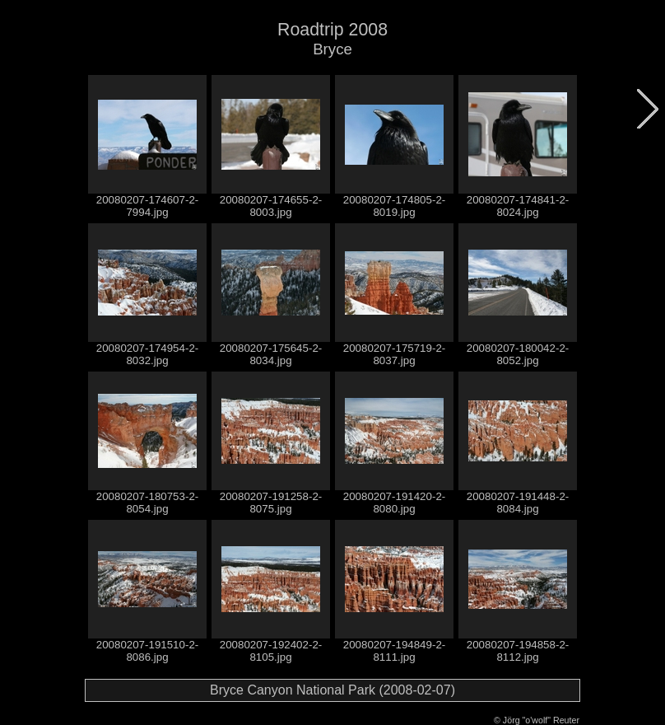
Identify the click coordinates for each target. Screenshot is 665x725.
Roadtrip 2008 (332, 30)
